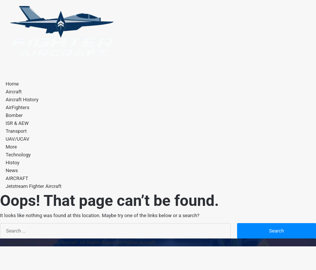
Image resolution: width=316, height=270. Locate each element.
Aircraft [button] (14, 91)
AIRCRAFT (17, 178)
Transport (16, 131)
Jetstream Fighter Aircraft (33, 186)
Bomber (14, 115)
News (12, 170)
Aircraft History (22, 99)
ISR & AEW (17, 123)
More (11, 147)
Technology (18, 155)
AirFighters (17, 107)
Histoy (13, 162)
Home (12, 84)
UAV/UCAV (17, 139)
